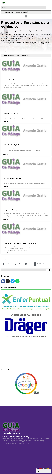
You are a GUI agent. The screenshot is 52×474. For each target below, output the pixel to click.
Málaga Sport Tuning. (11, 114)
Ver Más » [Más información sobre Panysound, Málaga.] (6, 220)
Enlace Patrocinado (9, 289)
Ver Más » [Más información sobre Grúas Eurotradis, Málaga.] (6, 156)
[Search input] (24, 7)
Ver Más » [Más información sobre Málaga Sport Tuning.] (6, 122)
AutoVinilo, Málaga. (10, 81)
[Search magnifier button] (50, 7)
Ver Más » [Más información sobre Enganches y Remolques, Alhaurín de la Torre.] (6, 254)
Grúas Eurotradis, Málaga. (12, 146)
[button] (26, 16)
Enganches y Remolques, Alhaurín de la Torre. (19, 244)
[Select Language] (43, 471)
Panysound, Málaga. (10, 211)
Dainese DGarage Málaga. (12, 179)
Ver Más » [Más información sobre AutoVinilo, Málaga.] (6, 91)
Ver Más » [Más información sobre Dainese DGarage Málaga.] (6, 187)
